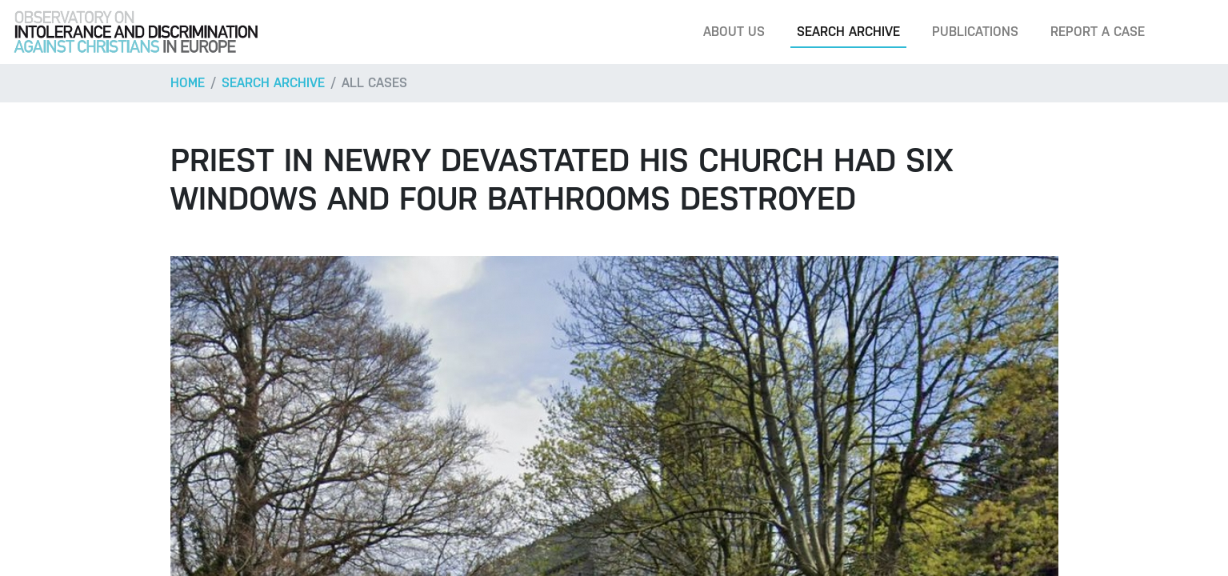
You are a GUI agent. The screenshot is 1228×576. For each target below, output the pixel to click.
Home (187, 82)
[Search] (1191, 32)
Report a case (1097, 31)
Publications (975, 31)
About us (734, 31)
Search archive (848, 31)
